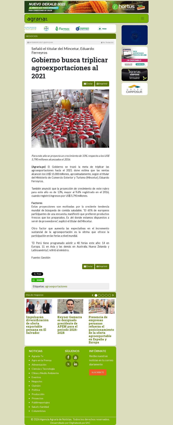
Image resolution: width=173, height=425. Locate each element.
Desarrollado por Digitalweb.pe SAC (70, 422)
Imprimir (102, 83)
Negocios (31, 36)
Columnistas (39, 410)
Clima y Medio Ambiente (45, 373)
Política (36, 389)
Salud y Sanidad (40, 406)
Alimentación (39, 364)
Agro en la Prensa (41, 360)
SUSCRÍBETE (98, 372)
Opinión (36, 385)
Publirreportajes (41, 402)
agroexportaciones (56, 286)
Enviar (88, 83)
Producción (38, 394)
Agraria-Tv (37, 356)
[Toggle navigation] (142, 18)
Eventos (36, 377)
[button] (96, 295)
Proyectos (37, 398)
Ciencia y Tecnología (43, 368)
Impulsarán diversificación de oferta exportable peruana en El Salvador (37, 325)
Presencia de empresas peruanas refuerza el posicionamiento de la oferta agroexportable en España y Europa (101, 329)
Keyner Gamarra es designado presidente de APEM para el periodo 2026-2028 (69, 325)
